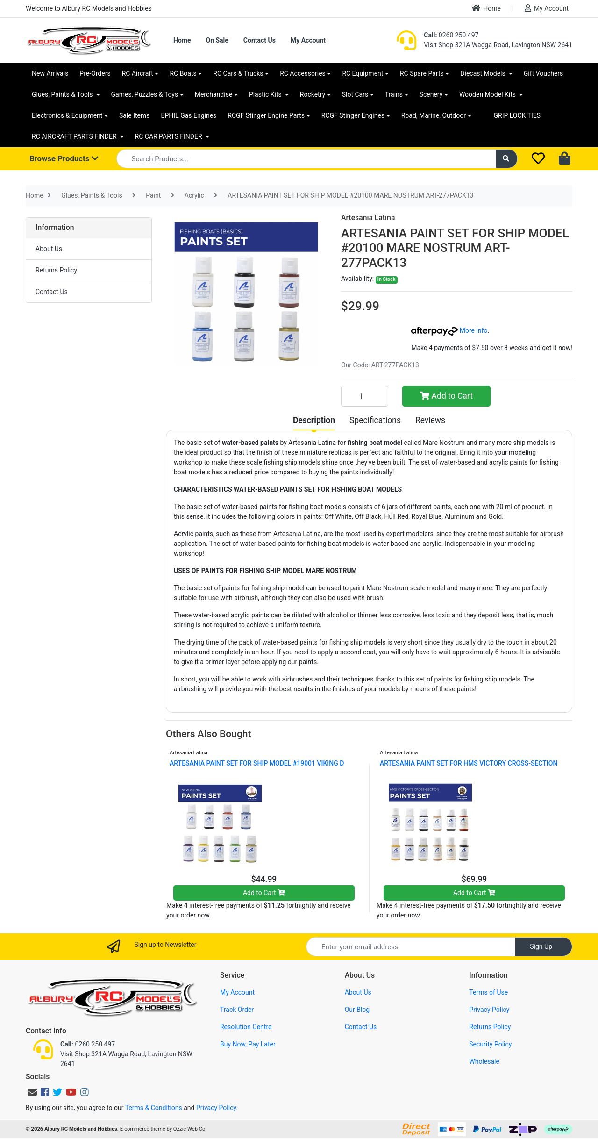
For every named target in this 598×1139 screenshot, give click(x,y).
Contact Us (259, 40)
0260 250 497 (451, 35)
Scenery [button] (431, 94)
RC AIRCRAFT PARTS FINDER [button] (75, 136)
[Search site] (507, 158)
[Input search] (306, 158)
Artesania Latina (368, 217)
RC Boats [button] (183, 73)
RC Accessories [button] (303, 73)
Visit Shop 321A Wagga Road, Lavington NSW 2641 (498, 45)
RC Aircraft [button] (137, 73)
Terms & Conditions (153, 1107)
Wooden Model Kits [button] (488, 94)
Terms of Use (488, 992)
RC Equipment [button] (362, 73)
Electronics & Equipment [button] (67, 115)
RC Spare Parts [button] (422, 73)
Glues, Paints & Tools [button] (63, 94)
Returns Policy (56, 270)
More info (449, 330)
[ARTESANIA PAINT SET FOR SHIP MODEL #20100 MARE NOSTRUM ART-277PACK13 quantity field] (364, 396)
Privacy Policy (489, 1009)
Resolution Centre (245, 1027)
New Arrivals (50, 73)
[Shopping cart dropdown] (565, 159)
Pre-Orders (94, 73)
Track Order (237, 1009)
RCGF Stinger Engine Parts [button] (266, 115)
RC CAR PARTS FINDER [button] (169, 136)
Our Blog (357, 1009)
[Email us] (32, 1092)
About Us (49, 248)
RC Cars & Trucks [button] (238, 73)
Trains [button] (394, 94)
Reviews (430, 420)
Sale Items (134, 115)
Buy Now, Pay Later (248, 1044)
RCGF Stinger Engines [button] (352, 115)
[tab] (314, 420)
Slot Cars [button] (355, 94)
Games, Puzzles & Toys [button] (144, 94)
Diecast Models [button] (483, 73)
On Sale (217, 40)
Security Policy (490, 1044)
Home (486, 8)
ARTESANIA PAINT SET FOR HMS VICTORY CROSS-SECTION (468, 763)
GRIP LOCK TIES (517, 115)
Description (314, 420)
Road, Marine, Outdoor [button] (433, 115)
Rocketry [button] (312, 94)
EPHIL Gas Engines (189, 115)
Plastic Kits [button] (266, 94)
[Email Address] (410, 946)
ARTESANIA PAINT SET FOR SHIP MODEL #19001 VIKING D (257, 763)
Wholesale (484, 1061)
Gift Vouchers (543, 73)
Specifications (375, 420)
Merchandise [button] (214, 94)
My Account (547, 8)
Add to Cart (446, 396)
